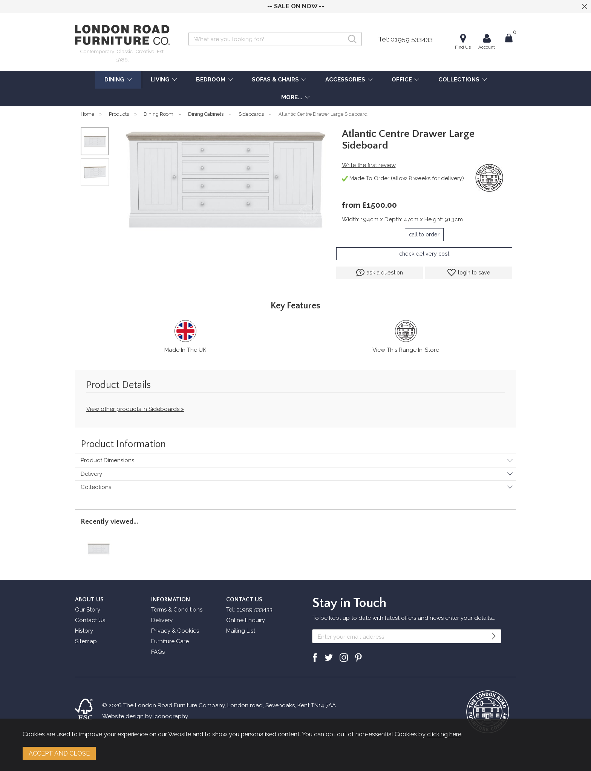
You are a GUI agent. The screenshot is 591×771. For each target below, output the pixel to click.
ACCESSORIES (345, 79)
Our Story (87, 609)
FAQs (158, 651)
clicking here (444, 734)
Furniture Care (170, 641)
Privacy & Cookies (175, 630)
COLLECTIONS (458, 79)
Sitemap (86, 641)
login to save (468, 272)
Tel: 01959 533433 (405, 39)
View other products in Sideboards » (135, 409)
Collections (96, 487)
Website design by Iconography (145, 716)
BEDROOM (210, 79)
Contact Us (90, 620)
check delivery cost (424, 254)
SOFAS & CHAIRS (275, 79)
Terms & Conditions (176, 609)
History (84, 630)
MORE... (291, 97)
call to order (424, 234)
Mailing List (240, 630)
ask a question (379, 272)
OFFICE (402, 79)
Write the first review (369, 165)
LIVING (160, 79)
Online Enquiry (245, 620)
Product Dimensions (107, 460)
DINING (114, 79)
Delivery (91, 474)
